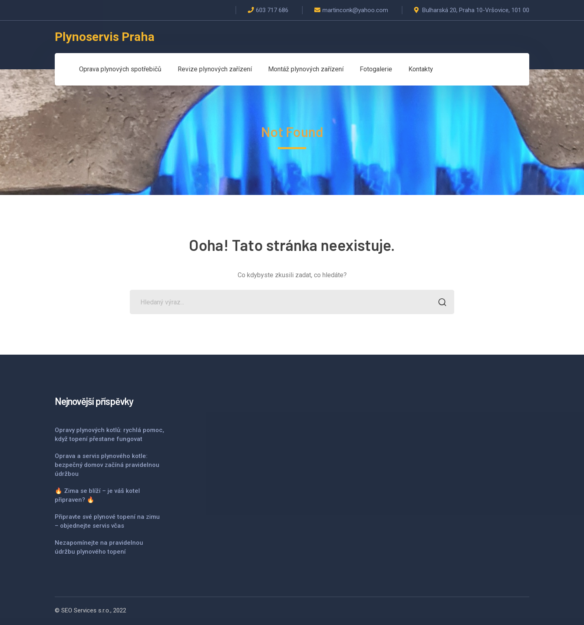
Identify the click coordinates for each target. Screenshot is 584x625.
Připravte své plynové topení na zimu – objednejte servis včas (107, 521)
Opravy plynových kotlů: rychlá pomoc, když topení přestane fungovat (109, 434)
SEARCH (440, 303)
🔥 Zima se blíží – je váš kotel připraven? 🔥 (97, 495)
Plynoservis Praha (105, 37)
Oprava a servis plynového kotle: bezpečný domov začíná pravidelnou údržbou (107, 464)
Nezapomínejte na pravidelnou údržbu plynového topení (99, 547)
